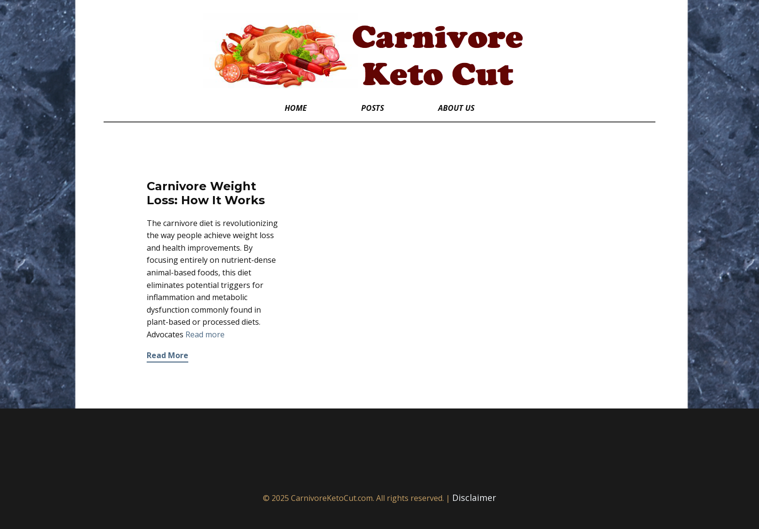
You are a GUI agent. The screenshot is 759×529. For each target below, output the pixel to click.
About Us (456, 108)
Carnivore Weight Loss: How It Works (206, 193)
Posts (372, 108)
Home (296, 108)
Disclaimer (474, 497)
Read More (167, 355)
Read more (205, 334)
